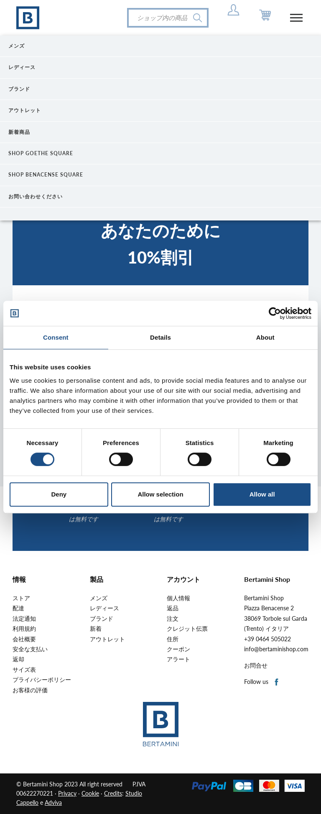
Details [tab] (160, 337)
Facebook (277, 682)
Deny (58, 494)
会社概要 (24, 639)
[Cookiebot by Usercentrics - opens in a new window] (274, 313)
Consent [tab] (56, 337)
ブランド (101, 618)
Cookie (90, 793)
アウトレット (107, 639)
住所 (172, 639)
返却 (18, 659)
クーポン (178, 649)
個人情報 (178, 598)
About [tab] (265, 337)
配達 (18, 608)
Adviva (53, 802)
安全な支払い (30, 649)
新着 (96, 628)
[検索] (168, 18)
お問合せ (256, 665)
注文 (172, 618)
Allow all (262, 494)
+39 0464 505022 (267, 639)
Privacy (67, 793)
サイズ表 (24, 669)
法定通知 (24, 618)
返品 (172, 608)
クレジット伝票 (187, 628)
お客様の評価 (30, 690)
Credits (113, 793)
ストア (21, 598)
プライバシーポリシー (42, 679)
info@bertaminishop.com (276, 649)
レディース (104, 608)
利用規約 (24, 628)
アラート (178, 659)
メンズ (98, 598)
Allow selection (160, 494)
